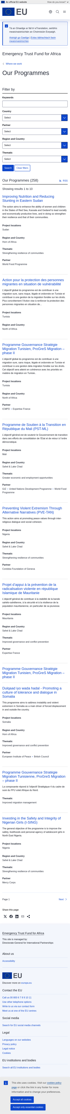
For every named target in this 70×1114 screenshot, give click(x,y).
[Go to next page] (63, 899)
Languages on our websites (16, 1040)
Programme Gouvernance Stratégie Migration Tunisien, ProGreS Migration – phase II (33, 349)
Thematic (7, 152)
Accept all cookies (22, 1099)
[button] (5, 916)
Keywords (7, 97)
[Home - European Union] (14, 12)
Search (8, 168)
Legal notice (8, 1048)
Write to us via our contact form (18, 1006)
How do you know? (58, 2)
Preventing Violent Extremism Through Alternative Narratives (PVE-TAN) (32, 510)
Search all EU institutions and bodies (21, 1067)
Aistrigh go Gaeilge (19, 37)
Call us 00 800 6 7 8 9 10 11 (16, 997)
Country (6, 111)
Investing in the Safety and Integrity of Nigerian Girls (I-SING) (31, 820)
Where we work (14, 64)
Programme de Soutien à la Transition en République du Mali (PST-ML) (34, 427)
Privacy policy (9, 1044)
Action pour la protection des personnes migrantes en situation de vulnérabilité (33, 282)
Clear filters (22, 168)
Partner (6, 125)
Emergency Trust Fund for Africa (23, 933)
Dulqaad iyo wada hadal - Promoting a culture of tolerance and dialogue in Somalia (32, 692)
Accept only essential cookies (28, 1107)
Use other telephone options (16, 1002)
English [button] (50, 12)
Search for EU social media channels (21, 1025)
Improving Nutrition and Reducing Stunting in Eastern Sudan (28, 198)
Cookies (6, 1053)
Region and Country (13, 139)
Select (7, 117)
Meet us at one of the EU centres (19, 1011)
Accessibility (8, 961)
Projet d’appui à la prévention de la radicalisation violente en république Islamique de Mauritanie (30, 589)
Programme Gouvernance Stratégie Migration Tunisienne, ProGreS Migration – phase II (33, 776)
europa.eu (26, 983)
